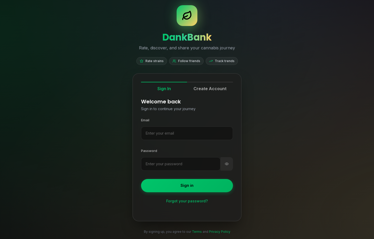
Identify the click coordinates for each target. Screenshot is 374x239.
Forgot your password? (187, 201)
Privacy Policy (219, 232)
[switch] (227, 164)
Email (145, 120)
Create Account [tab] (209, 88)
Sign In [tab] (164, 88)
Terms (197, 232)
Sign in (187, 185)
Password (149, 151)
